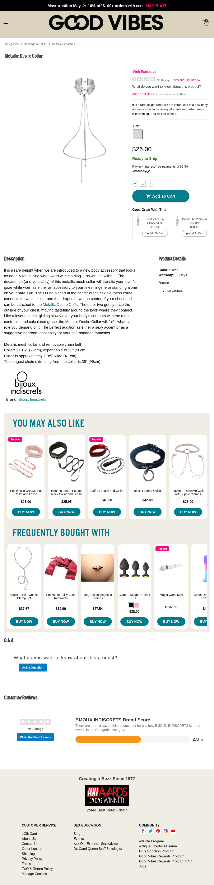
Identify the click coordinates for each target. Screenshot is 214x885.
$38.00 (134, 611)
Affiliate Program (151, 841)
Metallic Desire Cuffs (60, 304)
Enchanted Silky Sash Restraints (60, 596)
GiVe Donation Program (156, 851)
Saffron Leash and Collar (107, 491)
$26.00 (188, 502)
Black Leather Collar (147, 491)
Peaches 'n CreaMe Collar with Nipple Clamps (188, 492)
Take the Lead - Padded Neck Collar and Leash (67, 492)
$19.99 (61, 609)
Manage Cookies (34, 874)
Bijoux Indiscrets (32, 399)
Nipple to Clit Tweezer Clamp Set (24, 596)
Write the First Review (186, 79)
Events (79, 839)
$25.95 (66, 502)
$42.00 (147, 500)
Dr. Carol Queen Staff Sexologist (98, 849)
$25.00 (26, 502)
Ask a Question (142, 93)
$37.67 (24, 609)
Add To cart (160, 196)
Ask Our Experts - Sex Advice (96, 844)
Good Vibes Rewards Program (161, 856)
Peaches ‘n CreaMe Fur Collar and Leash (26, 492)
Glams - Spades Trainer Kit (134, 596)
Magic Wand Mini (171, 595)
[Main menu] (5, 23)
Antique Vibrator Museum (158, 846)
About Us (29, 839)
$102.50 (171, 607)
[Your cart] (205, 23)
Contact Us (30, 844)
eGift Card (29, 834)
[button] (137, 134)
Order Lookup (32, 849)
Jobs (142, 866)
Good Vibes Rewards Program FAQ (165, 861)
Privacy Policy (32, 859)
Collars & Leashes (63, 44)
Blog (77, 834)
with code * (106, 5)
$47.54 (98, 609)
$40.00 (107, 500)
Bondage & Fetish (35, 44)
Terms (26, 864)
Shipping (28, 854)
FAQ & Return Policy (37, 869)
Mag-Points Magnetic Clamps (98, 596)
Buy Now (26, 512)
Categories (12, 44)
